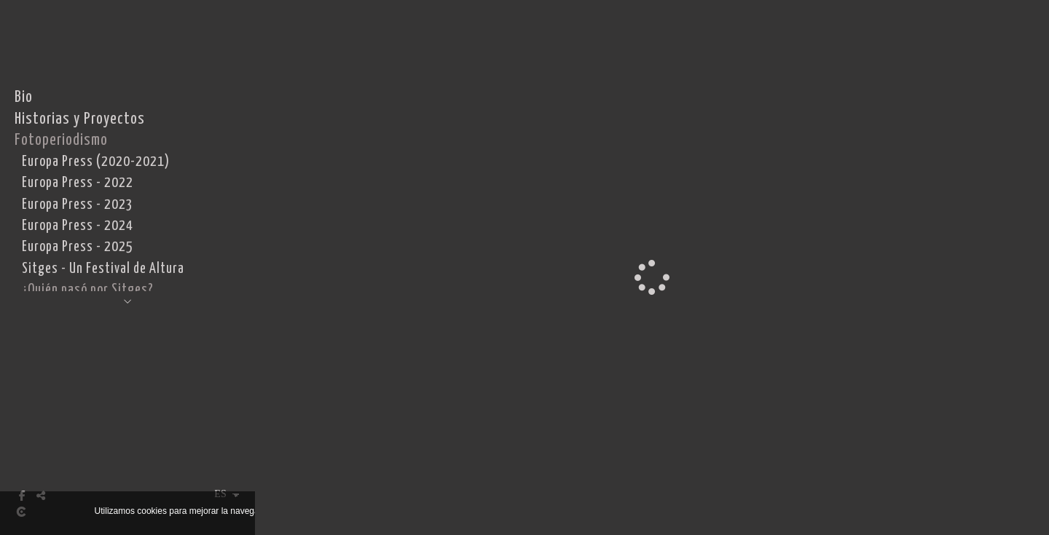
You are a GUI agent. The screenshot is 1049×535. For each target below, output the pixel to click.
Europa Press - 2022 (77, 183)
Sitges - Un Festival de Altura (103, 269)
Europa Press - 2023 (77, 205)
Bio (24, 98)
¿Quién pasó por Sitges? (88, 290)
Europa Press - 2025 (77, 247)
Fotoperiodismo (61, 140)
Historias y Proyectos (80, 119)
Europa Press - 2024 (77, 226)
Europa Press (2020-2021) (96, 162)
